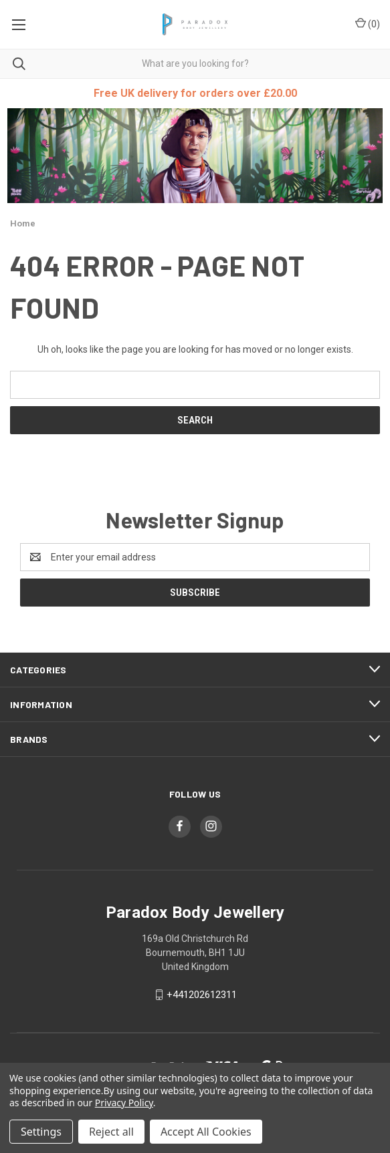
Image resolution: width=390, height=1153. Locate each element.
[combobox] (195, 64)
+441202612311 (202, 995)
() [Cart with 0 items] (367, 23)
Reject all (111, 1131)
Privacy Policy (124, 1102)
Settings (41, 1131)
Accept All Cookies (206, 1131)
